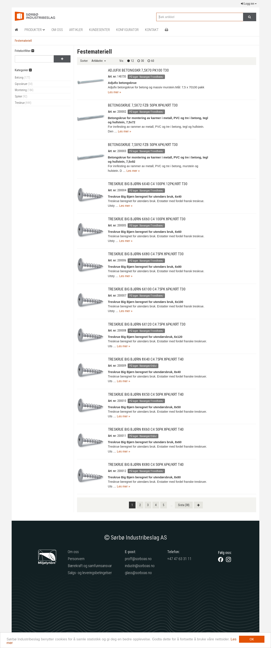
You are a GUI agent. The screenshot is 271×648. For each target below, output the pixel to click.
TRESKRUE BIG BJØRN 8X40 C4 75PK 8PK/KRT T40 (146, 359)
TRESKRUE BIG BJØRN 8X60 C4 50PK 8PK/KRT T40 (146, 429)
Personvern (76, 558)
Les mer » (114, 92)
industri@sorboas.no (140, 565)
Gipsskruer (24, 84)
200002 (121, 111)
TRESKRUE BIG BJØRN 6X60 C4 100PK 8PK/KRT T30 (146, 219)
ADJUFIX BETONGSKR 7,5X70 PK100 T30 (138, 70)
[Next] (198, 505)
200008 (121, 330)
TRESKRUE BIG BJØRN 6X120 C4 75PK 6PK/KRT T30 (146, 324)
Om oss (73, 551)
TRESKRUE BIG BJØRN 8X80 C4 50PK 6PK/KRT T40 (146, 464)
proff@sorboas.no (138, 558)
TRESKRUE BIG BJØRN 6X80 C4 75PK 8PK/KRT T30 (146, 254)
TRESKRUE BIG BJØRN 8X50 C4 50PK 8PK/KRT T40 (146, 394)
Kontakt (152, 30)
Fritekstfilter (24, 51)
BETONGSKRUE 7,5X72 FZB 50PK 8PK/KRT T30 (143, 105)
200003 (121, 151)
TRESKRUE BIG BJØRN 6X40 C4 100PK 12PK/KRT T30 (147, 184)
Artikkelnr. (98, 60)
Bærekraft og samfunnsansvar (90, 565)
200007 (121, 295)
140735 (121, 76)
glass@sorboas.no (138, 572)
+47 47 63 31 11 (179, 558)
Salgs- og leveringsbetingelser (90, 572)
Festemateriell (23, 40)
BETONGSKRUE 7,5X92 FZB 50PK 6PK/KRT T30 (143, 144)
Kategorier (23, 70)
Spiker (21, 96)
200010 (121, 400)
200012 (121, 471)
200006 (121, 260)
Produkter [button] (35, 30)
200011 (121, 435)
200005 (121, 225)
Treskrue (23, 102)
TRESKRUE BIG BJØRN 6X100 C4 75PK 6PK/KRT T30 (146, 289)
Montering (24, 90)
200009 (121, 365)
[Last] (184, 505)
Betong (22, 77)
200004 (121, 190)
